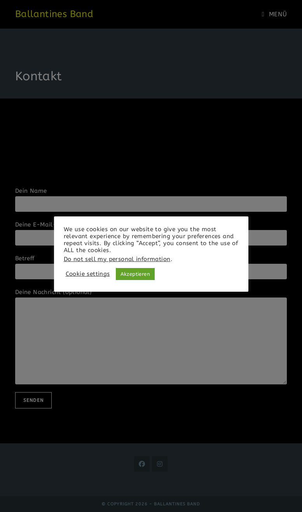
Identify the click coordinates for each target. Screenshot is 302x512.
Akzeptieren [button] (135, 274)
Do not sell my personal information (117, 259)
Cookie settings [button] (88, 274)
